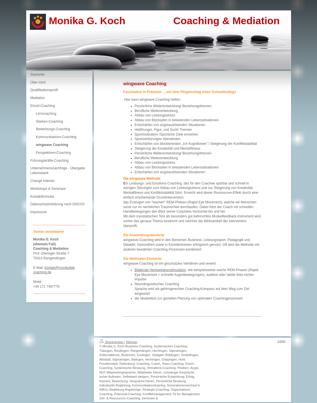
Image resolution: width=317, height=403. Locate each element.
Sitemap (131, 342)
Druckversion (111, 342)
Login (281, 341)
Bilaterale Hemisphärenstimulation (160, 270)
